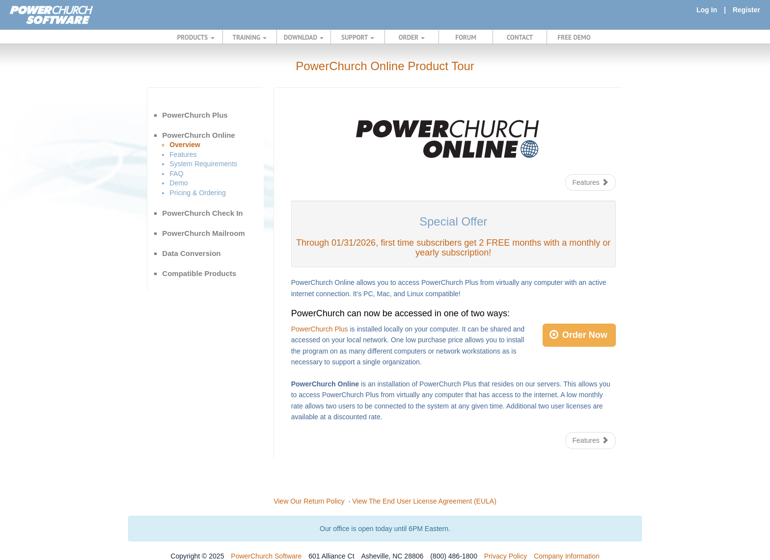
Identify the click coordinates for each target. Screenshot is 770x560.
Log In (706, 10)
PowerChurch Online (198, 135)
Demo (178, 183)
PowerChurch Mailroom (203, 233)
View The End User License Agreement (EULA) (424, 501)
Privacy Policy (505, 556)
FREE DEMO (573, 37)
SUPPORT (357, 37)
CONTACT (520, 37)
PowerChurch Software (266, 556)
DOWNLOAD (304, 37)
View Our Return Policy (309, 501)
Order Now (578, 335)
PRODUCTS (196, 37)
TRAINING (250, 37)
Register (746, 10)
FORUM (465, 37)
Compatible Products (199, 273)
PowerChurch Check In (202, 213)
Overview (184, 145)
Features (182, 154)
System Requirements (203, 164)
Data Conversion (191, 253)
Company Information (567, 556)
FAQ (176, 174)
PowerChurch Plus (194, 115)
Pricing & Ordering (197, 193)
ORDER (412, 37)
